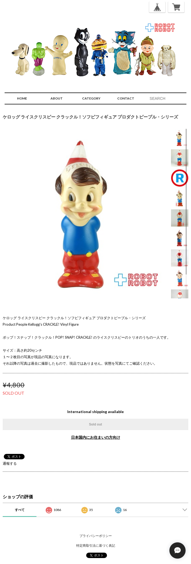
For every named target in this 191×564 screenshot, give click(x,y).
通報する (10, 463)
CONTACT (125, 98)
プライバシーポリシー (95, 536)
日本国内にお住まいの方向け (95, 437)
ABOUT (57, 98)
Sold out (95, 424)
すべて (20, 510)
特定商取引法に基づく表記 (95, 545)
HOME (22, 98)
